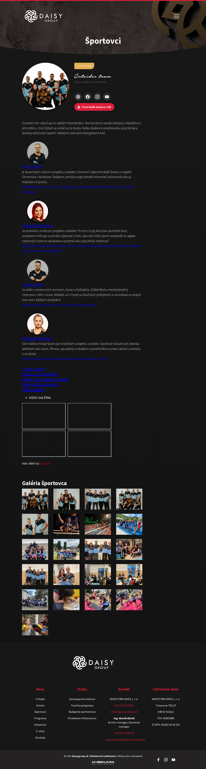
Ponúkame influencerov (82, 718)
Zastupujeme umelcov (82, 699)
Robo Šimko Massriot (40, 384)
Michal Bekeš (33, 389)
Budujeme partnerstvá (82, 711)
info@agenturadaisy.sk (124, 711)
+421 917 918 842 (124, 705)
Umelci (40, 705)
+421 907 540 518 (124, 733)
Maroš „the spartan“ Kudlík (45, 379)
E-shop (40, 731)
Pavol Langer (34, 368)
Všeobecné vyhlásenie (102, 756)
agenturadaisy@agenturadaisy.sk (125, 739)
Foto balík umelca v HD (94, 107)
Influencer (40, 724)
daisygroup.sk (80, 756)
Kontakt (40, 737)
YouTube (45, 463)
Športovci (40, 711)
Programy (40, 718)
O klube (40, 699)
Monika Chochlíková (39, 374)
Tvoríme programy (82, 705)
